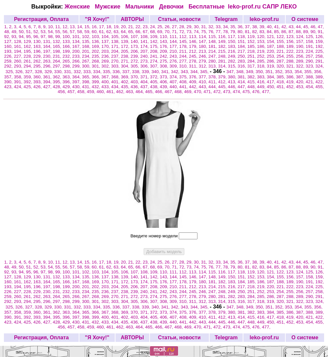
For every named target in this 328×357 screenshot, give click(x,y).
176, (165, 46)
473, (228, 91)
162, (28, 46)
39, (263, 26)
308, (165, 66)
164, (48, 46)
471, (208, 91)
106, (126, 36)
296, (48, 66)
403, (135, 81)
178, (184, 46)
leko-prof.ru (244, 6)
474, (237, 91)
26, (168, 26)
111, (174, 36)
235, (96, 56)
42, (285, 26)
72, (182, 31)
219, (262, 51)
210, (174, 51)
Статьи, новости (179, 19)
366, (96, 76)
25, (161, 26)
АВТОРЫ (132, 19)
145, (184, 41)
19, (117, 26)
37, (248, 26)
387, (301, 76)
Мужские (108, 6)
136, (96, 41)
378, (213, 76)
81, (248, 31)
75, (204, 31)
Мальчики (140, 6)
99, (58, 36)
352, (280, 71)
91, (321, 31)
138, (116, 41)
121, (272, 36)
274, (155, 61)
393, (38, 81)
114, (204, 36)
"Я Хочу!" (97, 19)
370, (135, 76)
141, (145, 41)
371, (145, 76)
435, (126, 86)
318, (262, 66)
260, (19, 61)
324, (320, 66)
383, (262, 76)
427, (48, 86)
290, (311, 61)
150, (233, 41)
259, (9, 61)
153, (262, 41)
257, (311, 56)
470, (199, 91)
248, (223, 56)
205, (126, 51)
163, (38, 46)
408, (184, 81)
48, (7, 31)
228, (28, 56)
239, (135, 56)
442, (194, 86)
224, (311, 51)
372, (155, 76)
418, (281, 81)
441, (184, 86)
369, (126, 76)
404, (145, 81)
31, (204, 26)
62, (109, 31)
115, (213, 36)
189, (291, 46)
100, (67, 36)
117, (233, 36)
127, (9, 41)
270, (116, 61)
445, (223, 86)
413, (233, 81)
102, (87, 36)
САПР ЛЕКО (279, 6)
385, (281, 76)
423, (9, 86)
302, (106, 66)
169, (96, 46)
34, (226, 26)
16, (95, 26)
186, (262, 46)
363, (67, 76)
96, (36, 36)
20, (124, 26)
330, (59, 71)
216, (233, 51)
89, (306, 31)
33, (219, 26)
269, (106, 61)
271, (126, 61)
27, (175, 26)
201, (87, 51)
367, (106, 76)
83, (263, 31)
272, (135, 61)
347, (231, 71)
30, (197, 26)
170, (106, 46)
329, (49, 71)
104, (106, 36)
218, (252, 51)
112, (184, 36)
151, (242, 41)
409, (194, 81)
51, (29, 31)
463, (130, 91)
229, (38, 56)
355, (309, 71)
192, (320, 46)
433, (106, 86)
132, (58, 41)
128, (19, 41)
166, (67, 46)
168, (87, 46)
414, (242, 81)
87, (292, 31)
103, (96, 36)
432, (96, 86)
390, (9, 81)
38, (255, 26)
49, (15, 31)
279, (204, 61)
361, (48, 76)
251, (252, 56)
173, (135, 46)
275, (165, 61)
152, (252, 41)
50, (22, 31)
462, (121, 91)
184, (242, 46)
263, (48, 61)
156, (291, 41)
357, (9, 76)
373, (165, 76)
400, (106, 81)
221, (281, 51)
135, (87, 41)
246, (204, 56)
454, (311, 86)
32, (211, 26)
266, (77, 61)
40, (270, 26)
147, (204, 41)
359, (28, 76)
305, (135, 66)
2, (11, 26)
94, (22, 36)
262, (38, 61)
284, (252, 61)
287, (281, 61)
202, (96, 51)
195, (28, 51)
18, (109, 26)
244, (184, 56)
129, (28, 41)
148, (213, 41)
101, (77, 36)
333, (88, 71)
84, (270, 31)
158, (311, 41)
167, (77, 46)
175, (155, 46)
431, (87, 86)
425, (28, 86)
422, (320, 81)
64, (124, 31)
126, (319, 36)
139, (126, 41)
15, (88, 26)
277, (184, 61)
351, (270, 71)
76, (211, 31)
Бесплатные (208, 6)
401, (116, 81)
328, (40, 71)
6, (31, 26)
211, (184, 51)
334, (98, 71)
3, (16, 26)
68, (153, 31)
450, (272, 86)
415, (252, 81)
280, (213, 61)
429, (67, 86)
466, (160, 91)
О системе (305, 19)
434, (116, 86)
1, (6, 26)
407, (174, 81)
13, (73, 26)
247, (213, 56)
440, (174, 86)
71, (175, 31)
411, (213, 81)
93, (15, 36)
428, (58, 86)
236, (106, 56)
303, (116, 66)
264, (58, 61)
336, (117, 71)
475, (247, 91)
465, (150, 91)
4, (21, 26)
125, (311, 36)
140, (135, 41)
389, (320, 76)
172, (126, 46)
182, (223, 46)
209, (165, 51)
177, (174, 46)
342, (176, 71)
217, (242, 51)
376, (194, 76)
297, (58, 66)
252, (262, 56)
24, (153, 26)
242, (165, 56)
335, (108, 71)
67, (146, 31)
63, (117, 31)
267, (87, 61)
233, (77, 56)
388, (311, 76)
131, (48, 41)
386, (291, 76)
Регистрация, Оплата (41, 19)
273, (145, 61)
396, (67, 81)
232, (67, 56)
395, (58, 81)
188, (281, 46)
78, (226, 31)
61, (102, 31)
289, (301, 61)
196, (38, 51)
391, (19, 81)
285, (262, 61)
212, (194, 51)
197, (48, 51)
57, (73, 31)
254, (281, 56)
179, (194, 46)
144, (174, 41)
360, (38, 76)
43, (292, 26)
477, (266, 91)
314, (223, 66)
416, (262, 81)
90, (314, 31)
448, (252, 86)
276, (174, 61)
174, (145, 46)
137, (106, 41)
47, (321, 26)
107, (135, 36)
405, (155, 81)
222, (291, 51)
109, (155, 36)
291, (320, 61)
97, (44, 36)
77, (219, 31)
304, (126, 66)
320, (281, 66)
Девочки (172, 6)
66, (139, 31)
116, (223, 36)
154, (272, 41)
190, (301, 46)
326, (20, 71)
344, (195, 71)
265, (67, 61)
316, (242, 66)
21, (131, 26)
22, (139, 26)
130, (38, 41)
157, (301, 41)
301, (96, 66)
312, (204, 66)
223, (301, 51)
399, (96, 81)
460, (101, 91)
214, (213, 51)
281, (223, 61)
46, (314, 26)
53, (44, 31)
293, (19, 66)
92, (7, 36)
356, (318, 71)
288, (291, 61)
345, (205, 71)
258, (320, 56)
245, (194, 56)
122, (281, 36)
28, (182, 26)
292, (9, 66)
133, (67, 41)
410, (204, 81)
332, (78, 71)
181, (213, 46)
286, (272, 61)
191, (311, 46)
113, (194, 36)
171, (116, 46)
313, (213, 66)
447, (242, 86)
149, (223, 41)
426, (38, 86)
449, (262, 86)
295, (38, 66)
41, (277, 26)
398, (87, 81)
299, (77, 66)
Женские (79, 6)
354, (299, 71)
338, (137, 71)
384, (272, 76)
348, (241, 71)
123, (291, 36)
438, (155, 86)
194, (19, 51)
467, (169, 91)
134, (77, 41)
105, (116, 36)
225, (320, 51)
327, (30, 71)
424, (19, 86)
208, (155, 51)
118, (242, 36)
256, (301, 56)
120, (262, 36)
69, (161, 31)
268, (96, 61)
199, (67, 51)
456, (63, 91)
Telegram (226, 19)
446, (233, 86)
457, (72, 91)
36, (241, 26)
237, (116, 56)
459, (92, 91)
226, (9, 56)
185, (252, 46)
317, (252, 66)
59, (88, 31)
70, (168, 31)
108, (145, 36)
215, (223, 51)
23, (146, 26)
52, (37, 31)
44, (299, 26)
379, (223, 76)
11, (58, 26)
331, (69, 71)
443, (204, 86)
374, (174, 76)
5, (26, 26)
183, (233, 46)
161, (19, 46)
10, (51, 26)
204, (116, 51)
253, (272, 56)
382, (252, 76)
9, (45, 26)
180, (204, 46)
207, (145, 51)
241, (155, 56)
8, (40, 26)
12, (66, 26)
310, (184, 66)
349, (251, 71)
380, (233, 76)
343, (186, 71)
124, (301, 36)
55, (58, 31)
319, (272, 66)
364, (77, 76)
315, (233, 66)
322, (301, 66)
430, (77, 86)
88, (299, 31)
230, (48, 56)
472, (218, 91)
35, (233, 26)
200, (77, 51)
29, (190, 26)
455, (320, 86)
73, (190, 31)
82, (255, 31)
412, (223, 81)
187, (272, 46)
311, (194, 66)
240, (145, 56)
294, (28, 66)
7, (35, 26)
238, (126, 56)
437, (145, 86)
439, (165, 86)
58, (80, 31)
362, (58, 76)
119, (252, 36)
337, (127, 71)
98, (51, 36)
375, (184, 76)
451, (281, 86)
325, (10, 71)
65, (131, 31)
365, (87, 76)
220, (272, 51)
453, (301, 86)
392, (28, 81)
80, (241, 31)
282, (233, 61)
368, (116, 76)
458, (82, 91)
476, (257, 91)
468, (179, 91)
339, (147, 71)
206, (135, 51)
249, (233, 56)
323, (311, 66)
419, (291, 81)
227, (19, 56)
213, (204, 51)
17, (102, 26)
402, (126, 81)
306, (145, 66)
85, (277, 31)
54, (51, 31)
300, (87, 66)
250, (242, 56)
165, (58, 46)
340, (156, 71)
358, (19, 76)
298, (67, 66)
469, (189, 91)
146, (194, 41)
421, (311, 81)
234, (87, 56)
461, (111, 91)
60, (95, 31)
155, (281, 41)
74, (197, 31)
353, (290, 71)
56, (66, 31)
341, (166, 71)
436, (135, 86)
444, (213, 86)
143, (165, 41)
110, (165, 36)
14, (80, 26)
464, (140, 91)
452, (291, 86)
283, (242, 61)
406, (165, 81)
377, (204, 76)
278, (194, 61)
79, (233, 31)
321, (291, 66)
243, (174, 56)
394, (48, 81)
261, (28, 61)
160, (9, 46)
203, (106, 51)
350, (260, 71)
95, (29, 36)
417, (272, 81)
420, (301, 81)
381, (242, 76)
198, (58, 51)
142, (155, 41)
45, (306, 26)
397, (77, 81)
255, (291, 56)
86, (285, 31)
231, (58, 56)
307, (155, 66)
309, (174, 66)
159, (320, 41)
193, (9, 51)
